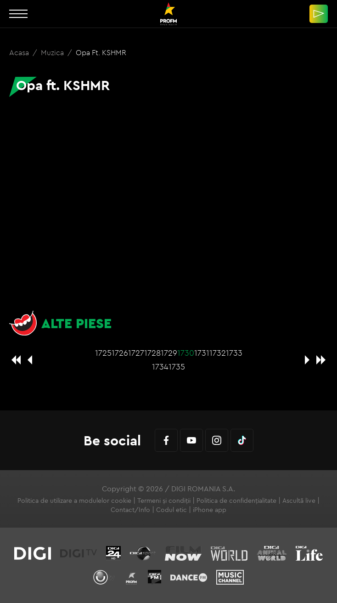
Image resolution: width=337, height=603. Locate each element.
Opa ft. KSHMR (101, 52)
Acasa (20, 52)
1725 (103, 352)
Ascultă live (298, 500)
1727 (136, 352)
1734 (160, 366)
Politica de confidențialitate (236, 500)
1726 (120, 352)
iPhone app (209, 510)
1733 (234, 352)
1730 (185, 352)
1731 (201, 352)
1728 (152, 352)
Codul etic (171, 510)
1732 (217, 352)
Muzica (53, 52)
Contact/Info (130, 510)
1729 (169, 352)
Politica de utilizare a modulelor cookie (74, 500)
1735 (176, 366)
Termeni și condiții (164, 500)
